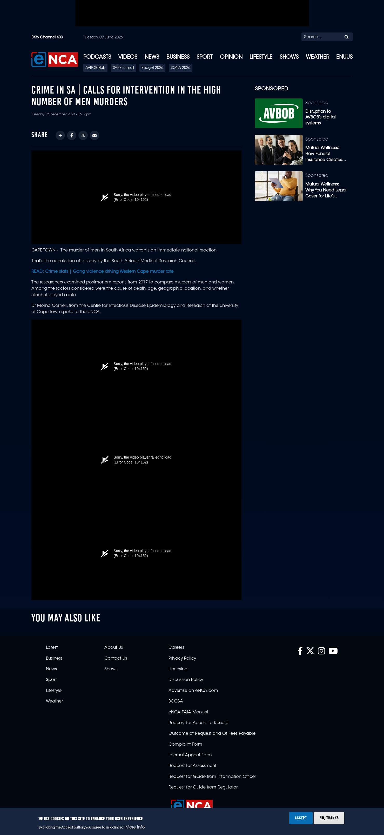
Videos (127, 57)
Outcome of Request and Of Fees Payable (212, 734)
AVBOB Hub (95, 68)
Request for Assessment (192, 766)
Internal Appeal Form (190, 755)
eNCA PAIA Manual (188, 712)
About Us (113, 648)
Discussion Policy (186, 680)
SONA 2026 (180, 68)
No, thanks (329, 817)
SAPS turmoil (123, 68)
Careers (176, 648)
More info (135, 827)
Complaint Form (185, 745)
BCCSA (176, 701)
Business (178, 57)
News (152, 57)
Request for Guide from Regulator (203, 787)
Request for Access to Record (198, 723)
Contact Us (115, 659)
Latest (52, 648)
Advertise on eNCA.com (193, 691)
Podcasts (97, 57)
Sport (205, 57)
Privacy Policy (182, 659)
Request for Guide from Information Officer (212, 777)
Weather (317, 57)
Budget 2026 (152, 68)
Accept (301, 817)
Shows (289, 57)
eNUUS (344, 57)
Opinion (231, 57)
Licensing (178, 669)
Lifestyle (261, 57)
